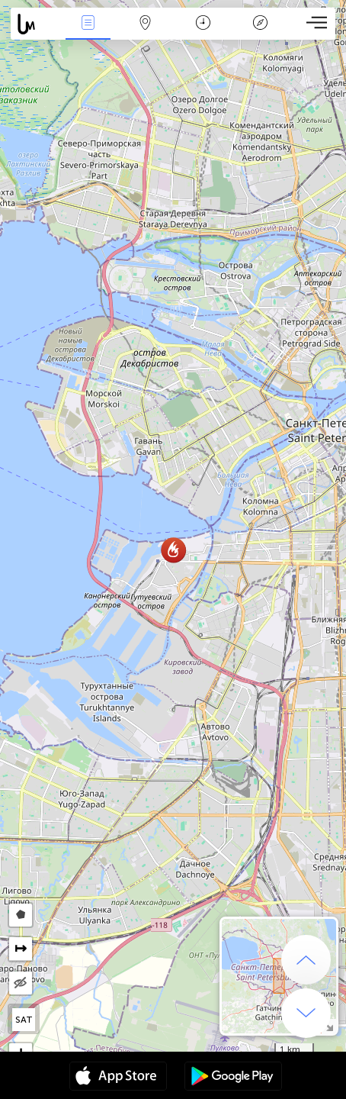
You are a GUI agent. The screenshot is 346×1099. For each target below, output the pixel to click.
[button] (173, 550)
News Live (87, 24)
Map (145, 24)
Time (203, 24)
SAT (24, 1019)
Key (260, 24)
